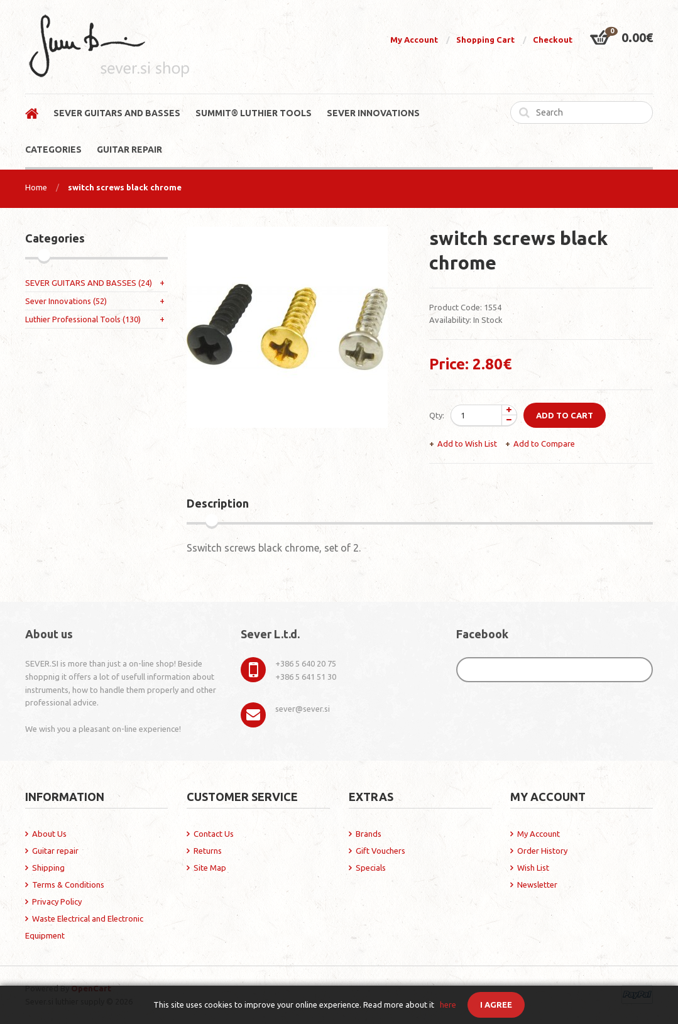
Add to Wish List (467, 443)
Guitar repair (55, 850)
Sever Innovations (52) (66, 301)
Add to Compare (544, 443)
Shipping (48, 867)
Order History (542, 850)
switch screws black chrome (125, 187)
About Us (49, 833)
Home (36, 187)
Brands (368, 833)
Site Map (210, 867)
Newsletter (537, 884)
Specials (371, 867)
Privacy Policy (57, 901)
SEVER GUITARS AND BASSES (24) (88, 282)
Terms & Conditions (68, 884)
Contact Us (214, 833)
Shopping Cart (485, 39)
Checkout (552, 39)
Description (218, 503)
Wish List (533, 867)
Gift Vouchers (380, 850)
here (448, 1004)
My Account (414, 39)
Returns (208, 850)
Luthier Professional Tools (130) (83, 319)
